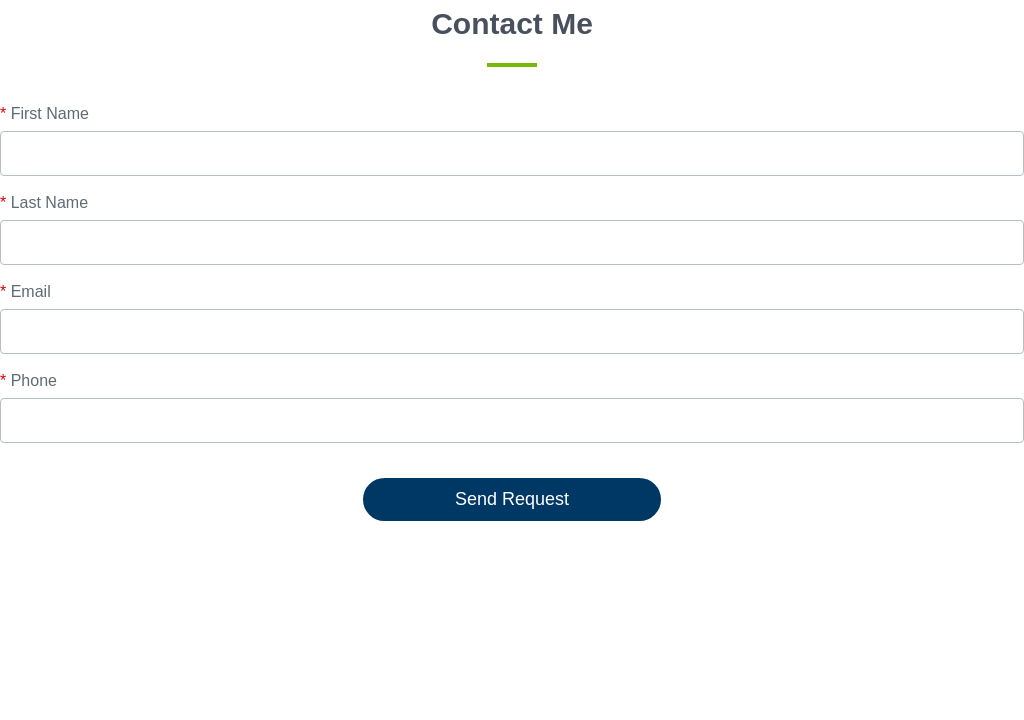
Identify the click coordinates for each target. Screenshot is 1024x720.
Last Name (44, 202)
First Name (44, 113)
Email (25, 291)
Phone (28, 380)
